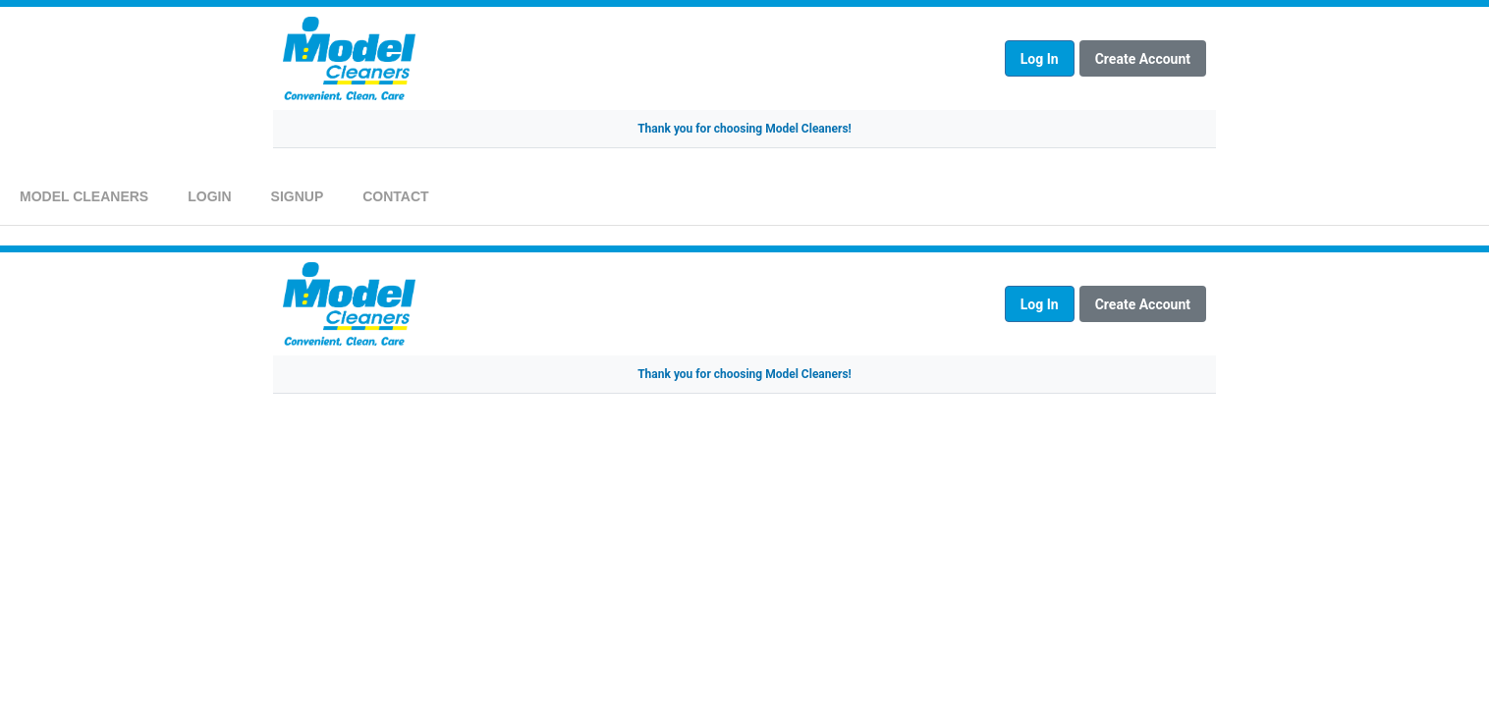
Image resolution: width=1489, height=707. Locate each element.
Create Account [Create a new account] (1142, 59)
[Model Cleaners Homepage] (639, 58)
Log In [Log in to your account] (1039, 59)
